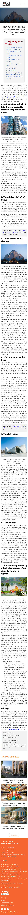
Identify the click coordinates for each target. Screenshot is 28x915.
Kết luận (9, 79)
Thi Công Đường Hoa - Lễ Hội (9, 867)
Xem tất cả (14, 835)
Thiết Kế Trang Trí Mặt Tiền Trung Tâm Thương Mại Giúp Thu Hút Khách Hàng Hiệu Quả (14, 781)
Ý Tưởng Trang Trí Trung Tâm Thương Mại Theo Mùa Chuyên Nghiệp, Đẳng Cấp (14, 804)
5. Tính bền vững (11, 68)
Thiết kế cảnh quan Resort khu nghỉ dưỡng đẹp (12, 884)
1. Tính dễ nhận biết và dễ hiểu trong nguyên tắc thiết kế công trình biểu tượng (14, 50)
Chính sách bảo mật (7, 902)
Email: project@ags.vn (7, 852)
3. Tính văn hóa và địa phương (12, 60)
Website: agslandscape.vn (8, 850)
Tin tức (3, 900)
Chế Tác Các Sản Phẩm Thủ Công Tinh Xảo (14, 871)
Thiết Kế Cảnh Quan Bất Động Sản (11, 874)
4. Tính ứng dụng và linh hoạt (13, 64)
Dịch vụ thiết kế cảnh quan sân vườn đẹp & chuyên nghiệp (14, 879)
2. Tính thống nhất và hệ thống (13, 56)
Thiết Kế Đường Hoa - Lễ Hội (9, 864)
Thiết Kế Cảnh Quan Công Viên (10, 887)
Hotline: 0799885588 (7, 847)
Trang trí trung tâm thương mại (10, 876)
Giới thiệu (4, 898)
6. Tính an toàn (10, 70)
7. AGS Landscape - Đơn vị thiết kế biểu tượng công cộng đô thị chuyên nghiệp (14, 74)
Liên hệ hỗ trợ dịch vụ (7, 905)
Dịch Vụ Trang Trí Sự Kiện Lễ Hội (10, 869)
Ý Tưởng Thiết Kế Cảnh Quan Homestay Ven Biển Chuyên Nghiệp (13, 827)
